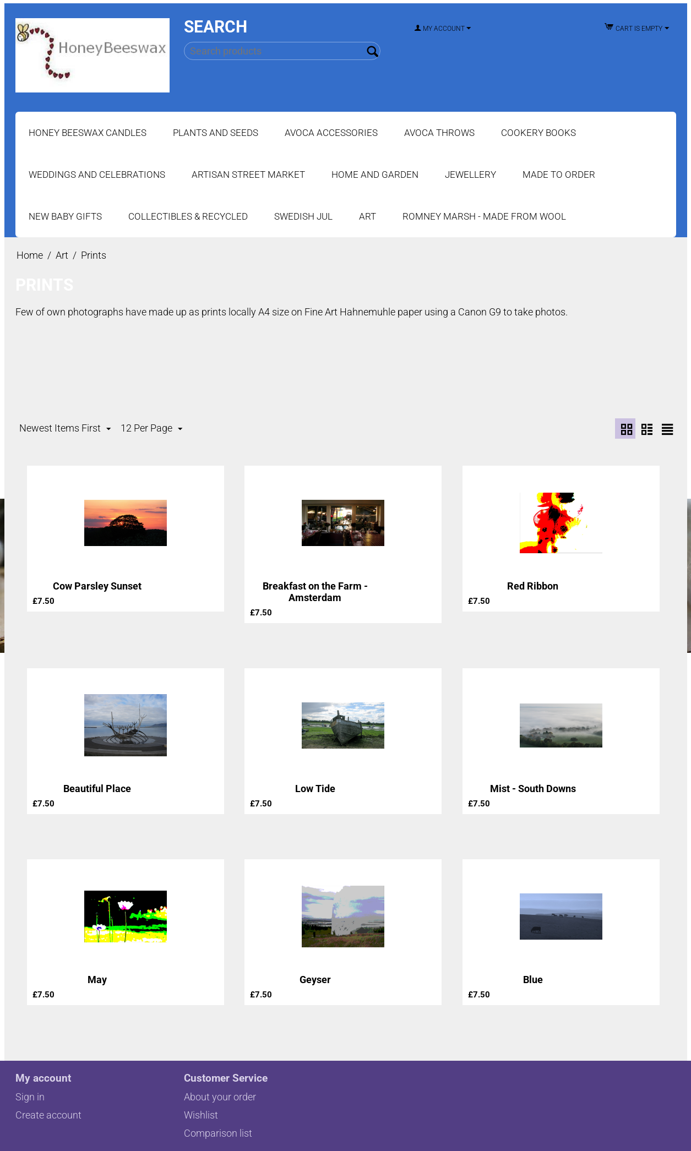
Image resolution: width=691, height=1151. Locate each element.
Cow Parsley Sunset (97, 586)
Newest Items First (65, 428)
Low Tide (315, 788)
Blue (533, 979)
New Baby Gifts (65, 216)
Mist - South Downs (533, 788)
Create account (48, 1115)
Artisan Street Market (248, 174)
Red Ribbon (532, 586)
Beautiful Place (97, 788)
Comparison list (218, 1133)
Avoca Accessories (331, 132)
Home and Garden (374, 174)
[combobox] (282, 51)
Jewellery (470, 174)
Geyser (315, 979)
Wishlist (201, 1115)
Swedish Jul (303, 216)
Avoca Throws (439, 132)
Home (30, 255)
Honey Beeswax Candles (87, 132)
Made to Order (559, 174)
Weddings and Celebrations (97, 174)
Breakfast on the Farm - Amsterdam (315, 591)
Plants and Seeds (215, 132)
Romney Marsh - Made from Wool (484, 216)
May (97, 979)
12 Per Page (151, 428)
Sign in (30, 1097)
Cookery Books (538, 132)
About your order (220, 1097)
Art (367, 216)
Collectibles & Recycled (188, 216)
